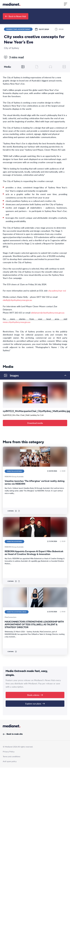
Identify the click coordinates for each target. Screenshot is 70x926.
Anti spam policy (10, 761)
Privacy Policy (8, 751)
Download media (35, 422)
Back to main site (13, 734)
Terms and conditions (11, 756)
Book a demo (35, 694)
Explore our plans (35, 703)
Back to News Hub (15, 16)
